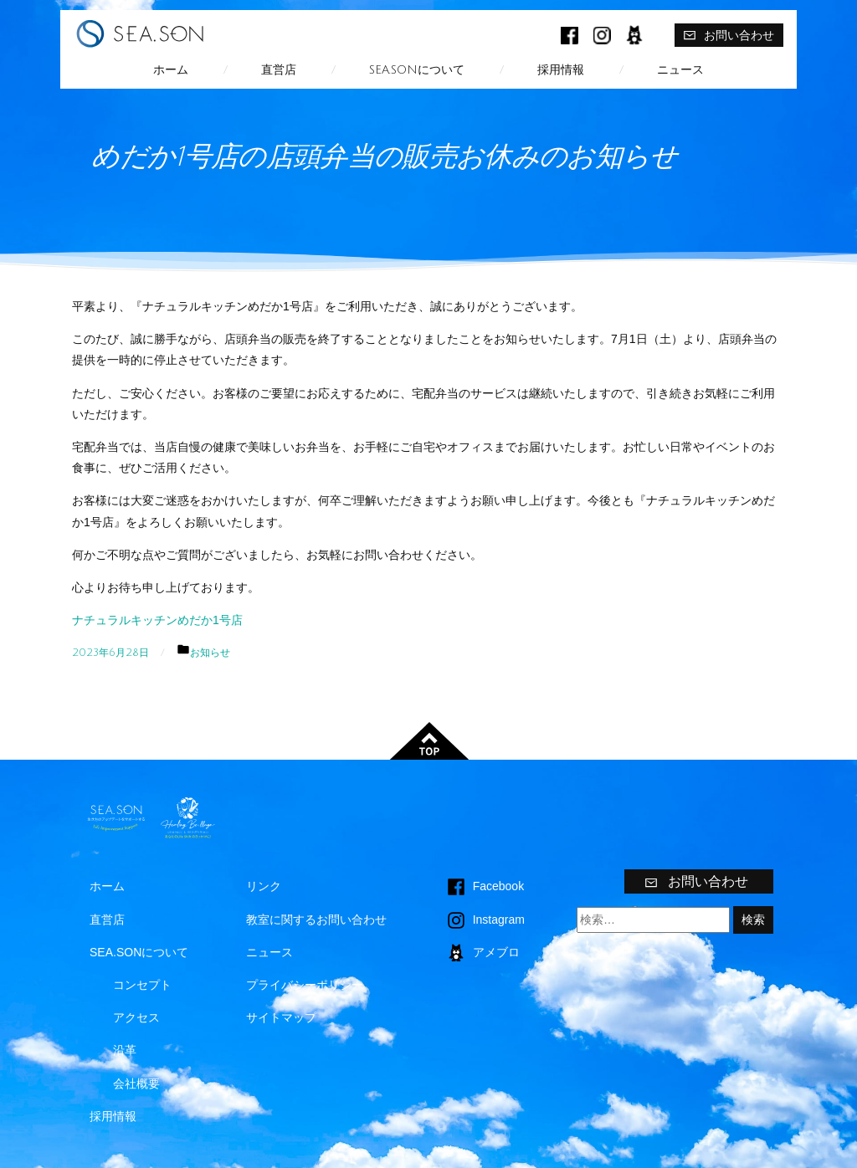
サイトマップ (281, 1017)
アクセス (136, 1017)
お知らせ (210, 652)
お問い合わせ (728, 35)
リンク (263, 886)
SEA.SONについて (416, 70)
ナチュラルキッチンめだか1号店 (157, 620)
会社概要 (136, 1083)
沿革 (124, 1050)
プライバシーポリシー (304, 984)
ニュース (680, 70)
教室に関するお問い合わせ (316, 919)
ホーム (170, 70)
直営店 (278, 70)
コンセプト (142, 984)
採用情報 (560, 70)
